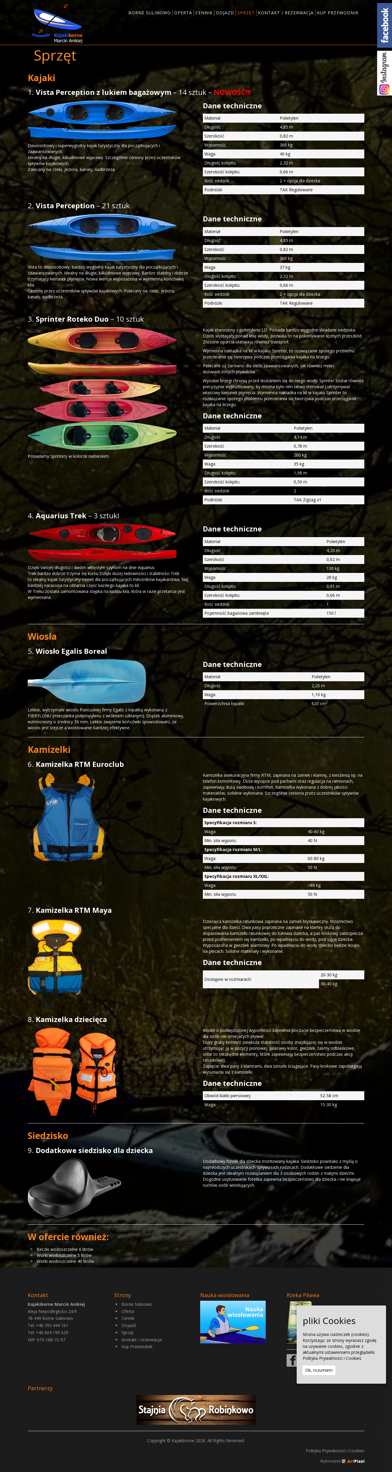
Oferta (128, 1311)
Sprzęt (128, 1332)
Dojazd (129, 1325)
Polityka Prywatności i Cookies (335, 1450)
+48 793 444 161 (52, 1325)
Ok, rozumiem (319, 1370)
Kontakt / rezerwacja (142, 1339)
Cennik (128, 1318)
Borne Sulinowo (137, 1304)
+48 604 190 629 (52, 1332)
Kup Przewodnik (137, 1346)
